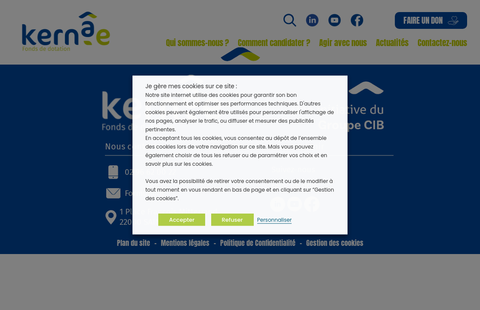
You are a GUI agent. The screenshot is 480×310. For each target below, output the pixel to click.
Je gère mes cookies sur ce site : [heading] (191, 86)
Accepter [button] (181, 220)
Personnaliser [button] (274, 219)
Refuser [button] (232, 220)
